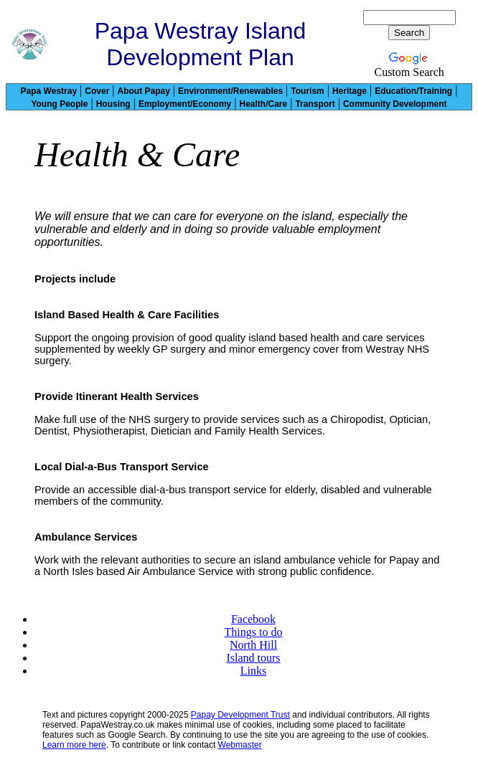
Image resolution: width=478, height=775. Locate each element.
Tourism (307, 91)
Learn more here (74, 745)
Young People (59, 104)
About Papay (144, 91)
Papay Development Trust (240, 715)
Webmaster (240, 745)
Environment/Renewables (230, 91)
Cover (97, 91)
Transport (314, 104)
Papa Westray (49, 91)
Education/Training (413, 91)
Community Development (395, 104)
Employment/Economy (185, 104)
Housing (113, 104)
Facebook (253, 619)
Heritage (349, 91)
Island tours (253, 658)
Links (253, 671)
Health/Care (263, 104)
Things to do (254, 632)
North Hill (253, 645)
